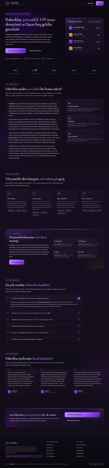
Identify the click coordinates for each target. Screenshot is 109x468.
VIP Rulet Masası (50, 456)
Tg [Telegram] (98, 464)
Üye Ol (100, 3)
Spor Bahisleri (50, 450)
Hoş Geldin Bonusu (81, 445)
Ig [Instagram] (94, 464)
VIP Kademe (79, 447)
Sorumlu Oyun (80, 456)
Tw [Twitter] (91, 464)
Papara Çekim (80, 450)
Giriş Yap (90, 3)
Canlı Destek (79, 453)
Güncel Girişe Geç (35, 50)
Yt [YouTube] (102, 464)
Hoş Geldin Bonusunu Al (15, 50)
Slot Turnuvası (50, 453)
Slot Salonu (49, 445)
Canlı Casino (49, 447)
